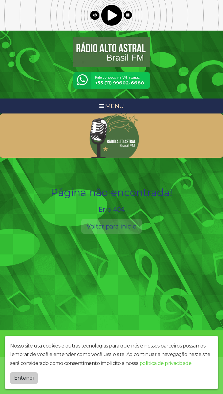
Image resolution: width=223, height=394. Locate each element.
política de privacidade (166, 363)
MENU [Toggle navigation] (111, 106)
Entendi (24, 378)
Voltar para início (111, 226)
